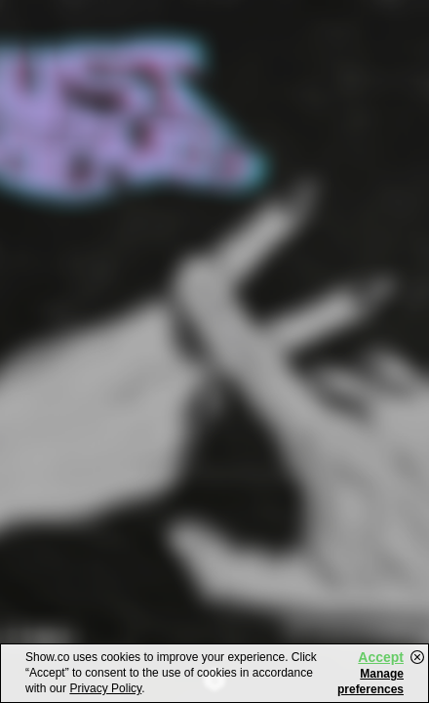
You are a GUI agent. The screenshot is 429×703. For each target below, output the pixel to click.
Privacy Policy (105, 688)
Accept (381, 657)
